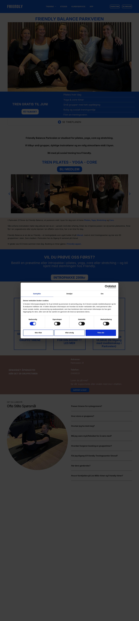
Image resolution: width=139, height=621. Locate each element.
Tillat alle (100, 333)
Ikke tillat (38, 333)
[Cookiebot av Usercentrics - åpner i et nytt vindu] (106, 286)
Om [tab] (102, 293)
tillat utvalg (69, 333)
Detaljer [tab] (69, 293)
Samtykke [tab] (37, 293)
